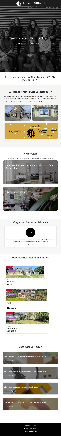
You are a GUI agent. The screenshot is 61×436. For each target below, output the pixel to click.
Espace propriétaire (16, 192)
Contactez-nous (10, 181)
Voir (7, 207)
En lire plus (30, 244)
